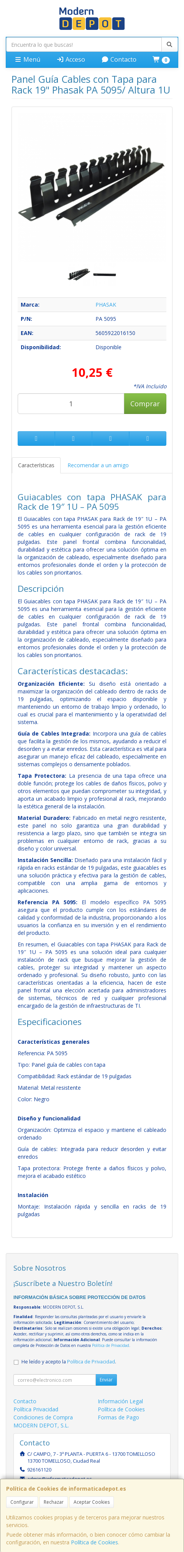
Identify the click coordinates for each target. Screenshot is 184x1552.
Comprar (145, 403)
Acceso (70, 59)
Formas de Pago (118, 1417)
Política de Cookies (94, 1542)
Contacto (118, 59)
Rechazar (54, 1502)
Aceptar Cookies (92, 1502)
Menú (27, 59)
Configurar (22, 1502)
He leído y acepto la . (68, 1361)
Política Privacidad (35, 1409)
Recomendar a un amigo (98, 465)
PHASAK (105, 304)
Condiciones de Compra (43, 1417)
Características (36, 465)
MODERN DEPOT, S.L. (41, 1425)
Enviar (106, 1379)
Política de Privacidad (110, 1345)
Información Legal (120, 1401)
